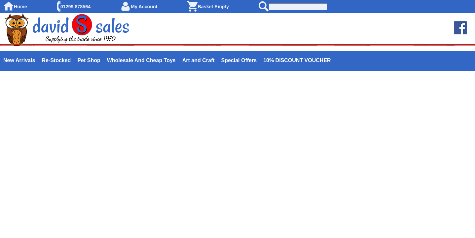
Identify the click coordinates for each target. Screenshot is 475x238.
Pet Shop (88, 60)
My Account (144, 6)
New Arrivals (19, 60)
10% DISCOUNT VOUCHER (297, 60)
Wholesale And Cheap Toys (141, 60)
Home (20, 6)
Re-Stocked (56, 60)
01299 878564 (75, 6)
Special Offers (239, 60)
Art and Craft (198, 60)
